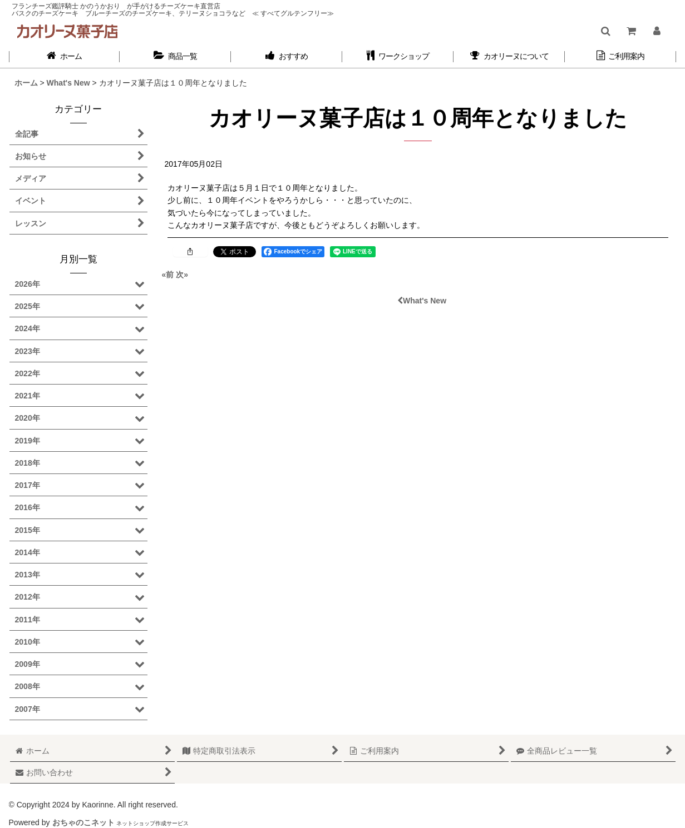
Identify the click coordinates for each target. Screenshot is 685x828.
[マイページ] (656, 31)
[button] (605, 31)
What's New (421, 300)
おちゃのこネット (83, 822)
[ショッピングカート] (631, 31)
